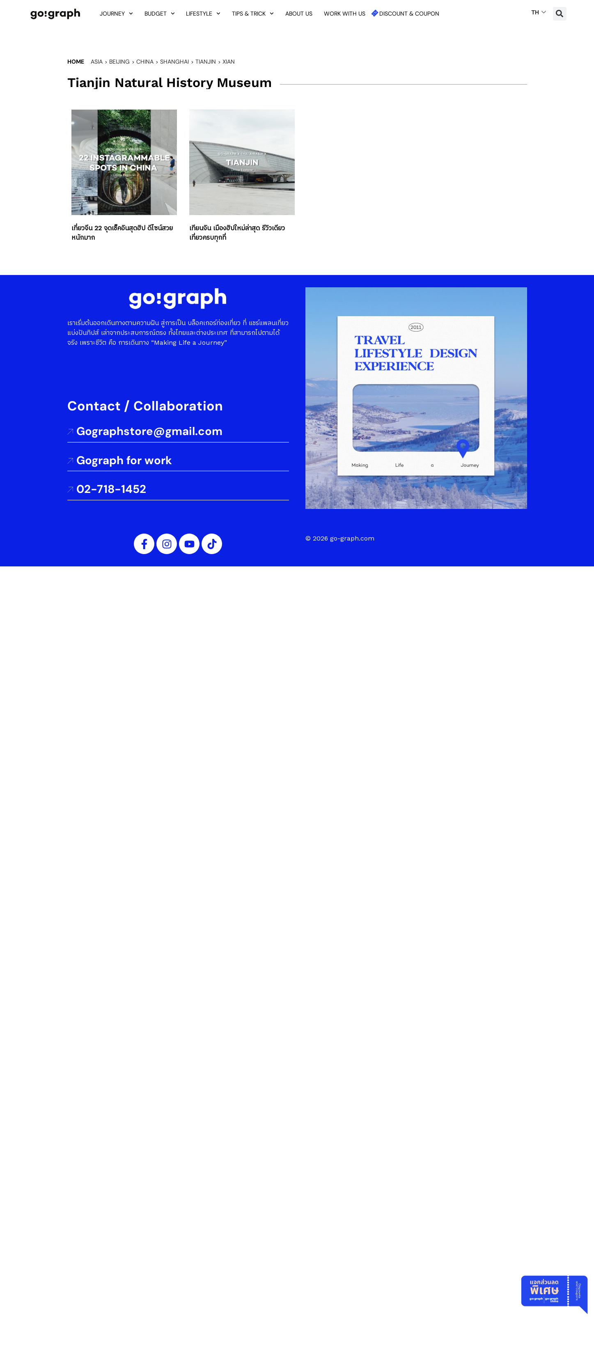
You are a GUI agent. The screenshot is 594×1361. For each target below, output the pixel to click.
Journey (116, 13)
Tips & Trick (253, 13)
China (145, 61)
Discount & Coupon (409, 13)
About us (298, 13)
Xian (228, 61)
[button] (559, 14)
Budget (159, 13)
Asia (97, 61)
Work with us (344, 13)
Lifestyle (203, 13)
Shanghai (174, 61)
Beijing (119, 61)
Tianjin (205, 61)
